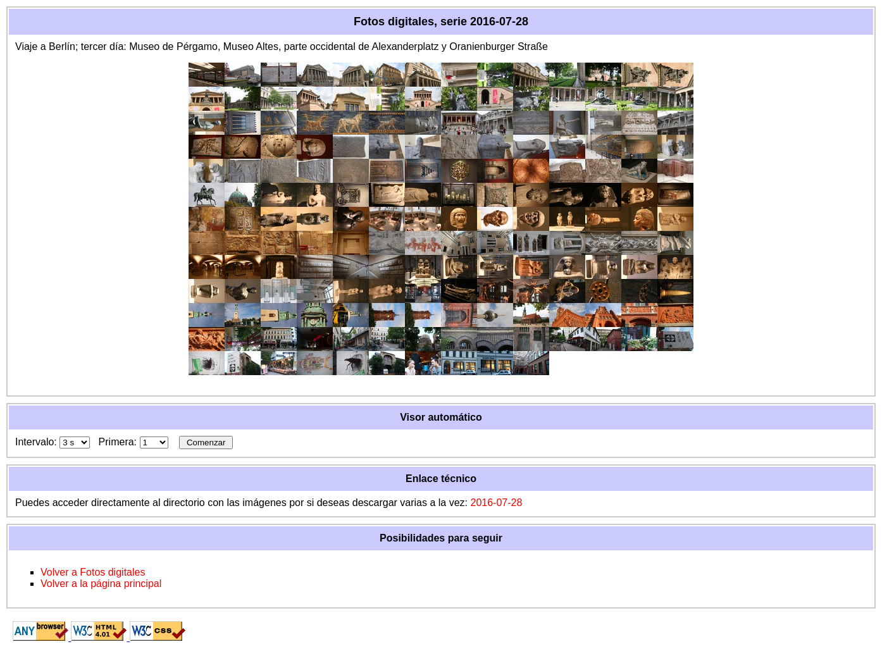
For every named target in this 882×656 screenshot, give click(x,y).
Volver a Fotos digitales (92, 572)
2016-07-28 (496, 502)
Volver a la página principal (100, 583)
